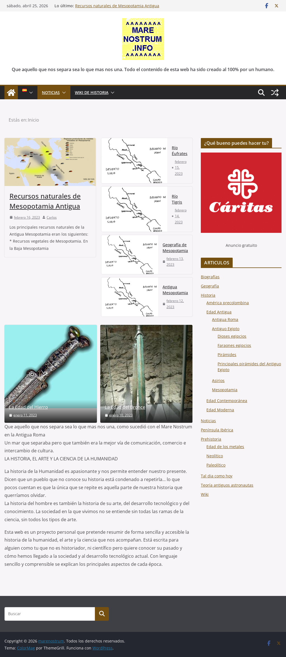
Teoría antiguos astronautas (227, 485)
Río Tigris (177, 199)
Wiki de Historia (91, 92)
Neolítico (214, 455)
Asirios (218, 380)
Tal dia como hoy (216, 476)
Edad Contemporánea (226, 400)
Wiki (205, 494)
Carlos (52, 217)
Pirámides (227, 354)
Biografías (210, 276)
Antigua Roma (225, 319)
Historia (208, 295)
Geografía (210, 286)
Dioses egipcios (232, 336)
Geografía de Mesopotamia (175, 247)
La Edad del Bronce (125, 407)
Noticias (208, 420)
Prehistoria (211, 439)
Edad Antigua (219, 312)
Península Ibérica (217, 430)
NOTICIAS (51, 92)
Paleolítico (215, 465)
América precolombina (227, 302)
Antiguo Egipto (225, 328)
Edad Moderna (220, 409)
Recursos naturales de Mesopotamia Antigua (117, 5)
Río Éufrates (179, 150)
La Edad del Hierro (28, 407)
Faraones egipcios (234, 345)
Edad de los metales (225, 446)
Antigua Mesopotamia (175, 289)
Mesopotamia (224, 389)
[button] (30, 92)
